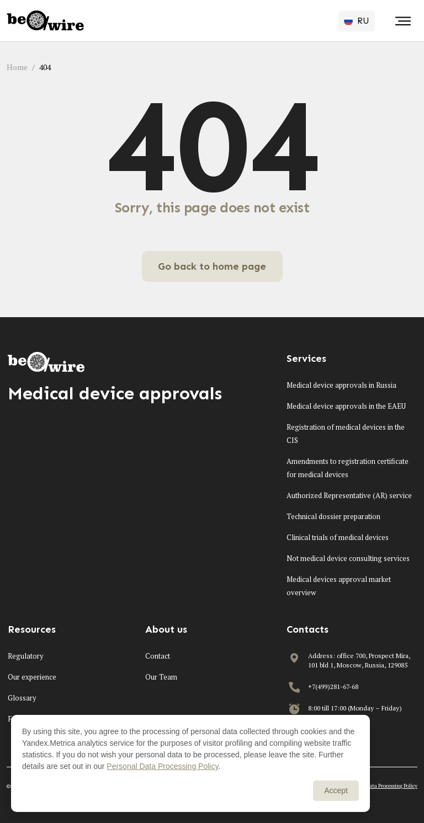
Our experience (32, 677)
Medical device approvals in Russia (341, 385)
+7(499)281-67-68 (333, 686)
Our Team (161, 677)
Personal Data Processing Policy (381, 785)
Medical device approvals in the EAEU (346, 406)
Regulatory (26, 656)
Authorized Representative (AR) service (349, 495)
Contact (157, 656)
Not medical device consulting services (348, 558)
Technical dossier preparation (333, 516)
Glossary (22, 698)
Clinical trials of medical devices (338, 537)
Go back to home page (212, 266)
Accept (336, 790)
